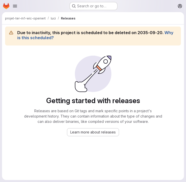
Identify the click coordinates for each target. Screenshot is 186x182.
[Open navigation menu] (15, 6)
